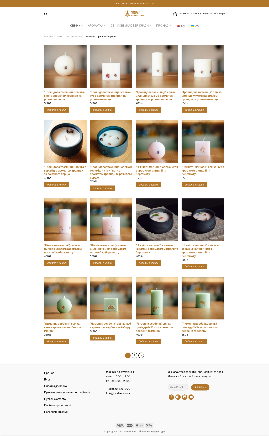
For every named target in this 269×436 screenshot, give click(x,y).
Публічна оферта (55, 398)
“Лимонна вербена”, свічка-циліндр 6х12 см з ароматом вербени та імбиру (154, 327)
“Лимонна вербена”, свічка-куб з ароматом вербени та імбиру (110, 325)
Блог (47, 379)
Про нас (163, 25)
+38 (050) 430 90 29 (118, 388)
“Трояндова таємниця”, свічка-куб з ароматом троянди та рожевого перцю (110, 95)
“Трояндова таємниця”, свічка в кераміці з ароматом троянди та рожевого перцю (65, 170)
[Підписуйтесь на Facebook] (171, 397)
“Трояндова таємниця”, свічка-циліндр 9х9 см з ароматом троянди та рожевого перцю (202, 95)
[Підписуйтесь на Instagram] (178, 397)
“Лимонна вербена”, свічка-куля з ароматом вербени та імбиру (62, 327)
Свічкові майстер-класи (131, 25)
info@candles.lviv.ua (118, 393)
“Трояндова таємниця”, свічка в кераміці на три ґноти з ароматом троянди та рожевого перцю (111, 172)
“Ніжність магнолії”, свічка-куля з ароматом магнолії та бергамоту (157, 170)
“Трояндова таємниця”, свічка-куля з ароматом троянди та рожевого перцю (64, 95)
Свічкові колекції (74, 36)
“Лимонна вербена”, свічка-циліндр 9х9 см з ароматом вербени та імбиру (200, 327)
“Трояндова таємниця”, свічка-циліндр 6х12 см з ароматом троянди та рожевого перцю (156, 95)
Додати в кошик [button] (56, 109)
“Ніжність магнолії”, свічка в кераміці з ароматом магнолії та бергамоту (157, 248)
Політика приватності (57, 405)
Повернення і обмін (56, 411)
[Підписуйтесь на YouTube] (191, 397)
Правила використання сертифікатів (67, 392)
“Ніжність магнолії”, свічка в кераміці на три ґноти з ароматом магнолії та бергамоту (200, 250)
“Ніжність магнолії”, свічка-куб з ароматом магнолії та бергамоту (203, 170)
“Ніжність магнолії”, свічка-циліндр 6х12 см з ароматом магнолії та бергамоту (63, 248)
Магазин (48, 36)
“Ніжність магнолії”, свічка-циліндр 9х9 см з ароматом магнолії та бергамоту (108, 248)
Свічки (76, 25)
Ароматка (97, 25)
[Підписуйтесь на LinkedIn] (185, 397)
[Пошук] (45, 14)
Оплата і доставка (55, 386)
